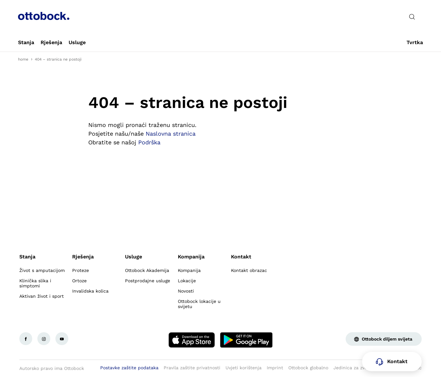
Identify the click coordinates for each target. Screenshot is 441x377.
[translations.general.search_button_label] (412, 16)
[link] (26, 42)
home (23, 59)
